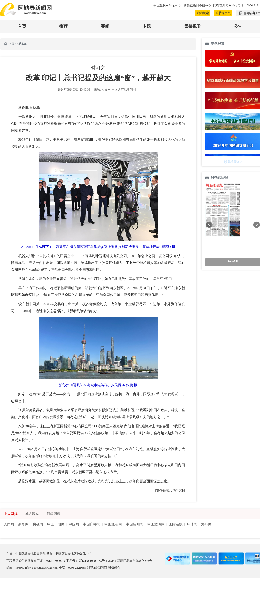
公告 (238, 26)
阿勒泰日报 (220, 177)
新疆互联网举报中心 (197, 5)
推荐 (63, 26)
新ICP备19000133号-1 (93, 560)
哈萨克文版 (223, 13)
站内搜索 (203, 13)
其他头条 (21, 43)
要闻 (105, 26)
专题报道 (217, 43)
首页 (22, 26)
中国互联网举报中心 (167, 5)
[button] (209, 224)
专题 (147, 26)
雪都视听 (192, 26)
